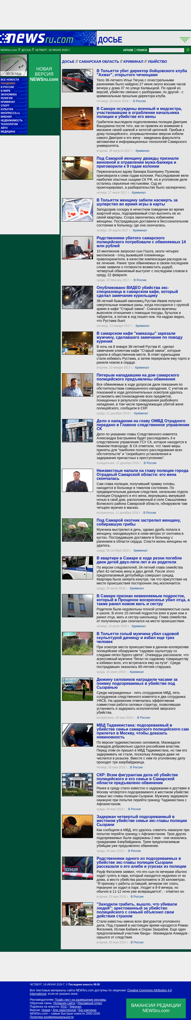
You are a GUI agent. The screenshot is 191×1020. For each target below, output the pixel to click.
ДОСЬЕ (110, 39)
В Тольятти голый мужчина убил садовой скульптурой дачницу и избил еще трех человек (137, 638)
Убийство (157, 62)
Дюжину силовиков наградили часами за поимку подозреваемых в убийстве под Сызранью (136, 683)
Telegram (75, 1006)
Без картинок (87, 1010)
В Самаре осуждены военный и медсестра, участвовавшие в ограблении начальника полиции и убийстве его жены (139, 113)
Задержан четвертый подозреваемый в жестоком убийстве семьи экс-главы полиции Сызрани (141, 821)
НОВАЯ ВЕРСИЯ (44, 74)
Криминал (133, 62)
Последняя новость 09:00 (84, 984)
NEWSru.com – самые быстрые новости (57, 1013)
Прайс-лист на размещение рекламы (80, 999)
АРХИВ (128, 50)
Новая (45, 1010)
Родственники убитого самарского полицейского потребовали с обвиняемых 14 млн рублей (141, 242)
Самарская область (99, 62)
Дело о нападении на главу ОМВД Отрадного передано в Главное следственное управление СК (142, 425)
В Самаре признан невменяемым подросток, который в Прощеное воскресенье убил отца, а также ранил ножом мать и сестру (143, 600)
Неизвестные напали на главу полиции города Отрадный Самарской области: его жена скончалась (142, 474)
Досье (68, 62)
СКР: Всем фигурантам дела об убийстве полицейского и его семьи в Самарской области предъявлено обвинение (137, 779)
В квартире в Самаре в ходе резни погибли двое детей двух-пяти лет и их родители (139, 560)
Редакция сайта (64, 1003)
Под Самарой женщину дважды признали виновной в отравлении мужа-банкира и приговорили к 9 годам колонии (137, 162)
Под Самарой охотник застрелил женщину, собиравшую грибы (138, 522)
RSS (64, 1006)
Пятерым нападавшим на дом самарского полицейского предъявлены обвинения (137, 377)
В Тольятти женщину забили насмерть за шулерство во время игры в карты (137, 202)
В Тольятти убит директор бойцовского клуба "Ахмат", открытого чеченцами (141, 73)
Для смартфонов (64, 1010)
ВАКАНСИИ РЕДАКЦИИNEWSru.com (156, 1008)
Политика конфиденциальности (52, 1017)
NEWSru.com (8, 49)
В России (139, 101)
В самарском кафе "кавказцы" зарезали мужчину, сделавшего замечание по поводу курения (139, 337)
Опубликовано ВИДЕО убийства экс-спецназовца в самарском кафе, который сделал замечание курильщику (137, 292)
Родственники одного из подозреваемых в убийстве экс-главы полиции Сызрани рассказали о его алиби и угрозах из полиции (141, 862)
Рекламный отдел (90, 1003)
